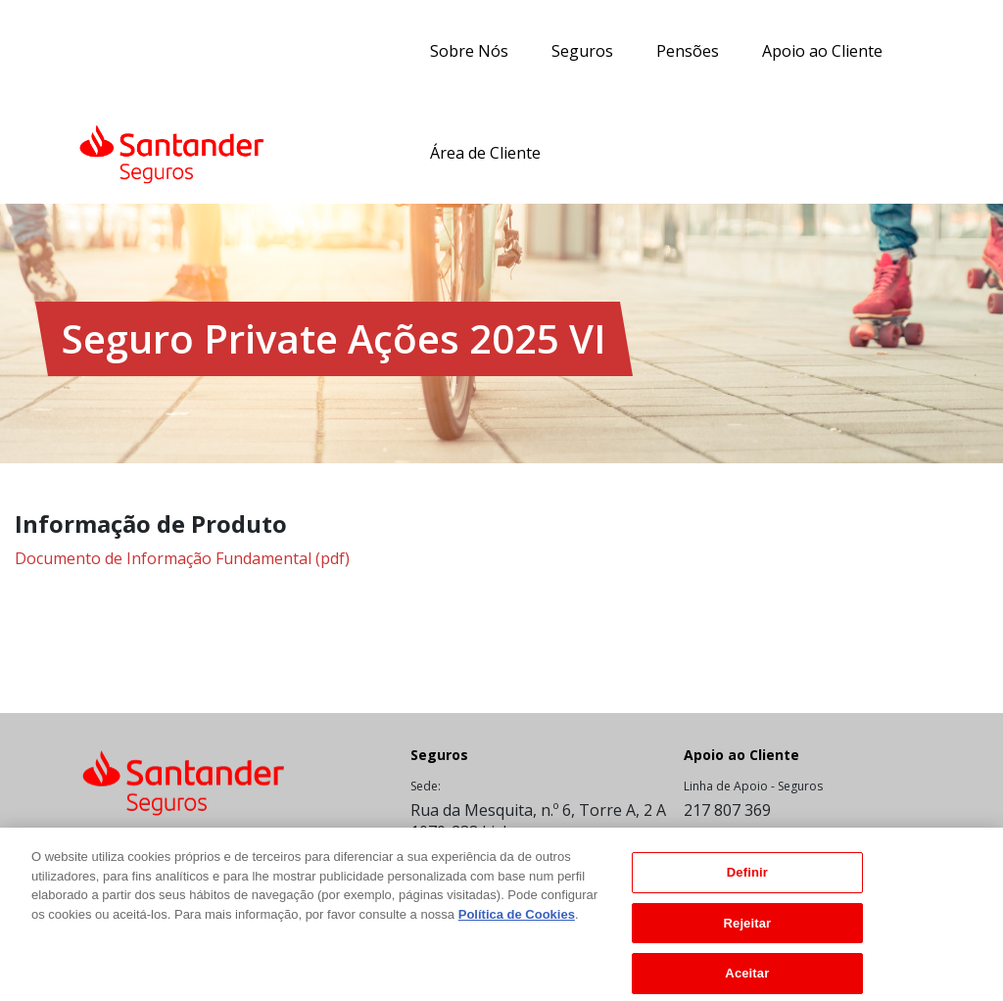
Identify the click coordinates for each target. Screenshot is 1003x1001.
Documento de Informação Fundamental (182, 558)
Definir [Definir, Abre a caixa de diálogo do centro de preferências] (747, 882)
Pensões (687, 51)
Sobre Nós (469, 51)
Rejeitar (748, 933)
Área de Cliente (485, 153)
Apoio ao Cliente (822, 51)
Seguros (582, 51)
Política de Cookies (516, 924)
